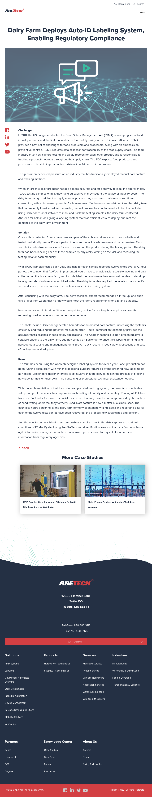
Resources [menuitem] (49, 771)
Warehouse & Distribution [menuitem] (125, 670)
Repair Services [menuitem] (91, 670)
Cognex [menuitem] (9, 771)
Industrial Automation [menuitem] (16, 695)
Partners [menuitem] (11, 742)
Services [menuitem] (89, 655)
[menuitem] (7, 130)
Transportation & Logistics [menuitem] (126, 684)
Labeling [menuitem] (9, 670)
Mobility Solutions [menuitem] (14, 717)
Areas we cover (75, 642)
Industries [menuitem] (119, 655)
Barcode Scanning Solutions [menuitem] (19, 710)
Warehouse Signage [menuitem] (93, 691)
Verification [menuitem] (10, 724)
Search (140, 4)
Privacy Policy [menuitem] (117, 789)
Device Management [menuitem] (15, 702)
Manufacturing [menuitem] (119, 663)
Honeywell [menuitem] (10, 757)
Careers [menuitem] (87, 750)
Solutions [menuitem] (12, 655)
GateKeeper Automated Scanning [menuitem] (17, 679)
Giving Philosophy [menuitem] (92, 764)
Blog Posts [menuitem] (49, 757)
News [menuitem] (86, 757)
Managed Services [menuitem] (92, 663)
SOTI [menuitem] (7, 764)
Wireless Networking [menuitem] (93, 677)
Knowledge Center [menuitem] (58, 742)
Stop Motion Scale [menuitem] (14, 688)
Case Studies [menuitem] (51, 750)
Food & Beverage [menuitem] (121, 677)
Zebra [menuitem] (8, 750)
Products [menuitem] (51, 655)
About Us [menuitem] (90, 742)
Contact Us (124, 4)
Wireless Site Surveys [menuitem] (94, 698)
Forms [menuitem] (47, 764)
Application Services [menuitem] (93, 684)
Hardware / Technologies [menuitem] (57, 663)
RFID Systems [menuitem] (12, 663)
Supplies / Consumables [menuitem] (56, 670)
